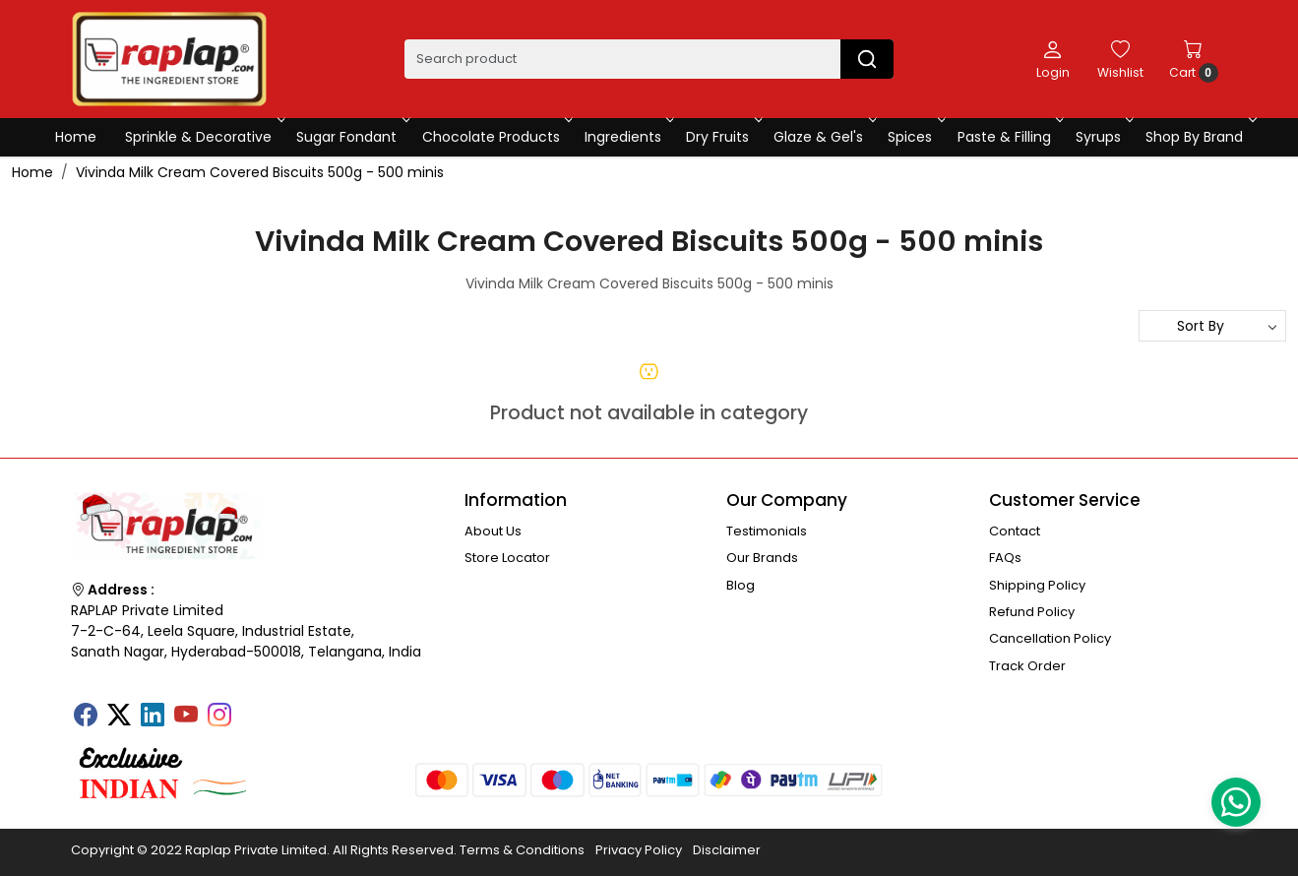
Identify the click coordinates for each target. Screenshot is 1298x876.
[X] (119, 716)
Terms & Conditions (522, 850)
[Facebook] (85, 716)
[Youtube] (186, 716)
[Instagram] (219, 716)
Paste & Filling (1009, 137)
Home (75, 137)
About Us (493, 531)
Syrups (1103, 137)
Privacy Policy (638, 850)
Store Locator (507, 557)
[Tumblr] (253, 708)
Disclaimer (727, 850)
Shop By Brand (1199, 137)
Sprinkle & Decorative (203, 137)
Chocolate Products (496, 137)
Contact (1014, 531)
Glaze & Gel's (823, 137)
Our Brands (762, 557)
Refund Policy (1032, 611)
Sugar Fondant (351, 137)
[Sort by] (1212, 326)
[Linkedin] (152, 716)
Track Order (1027, 666)
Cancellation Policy (1050, 638)
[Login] (1053, 59)
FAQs (1005, 557)
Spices (915, 137)
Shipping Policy (1037, 585)
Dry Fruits (722, 137)
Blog (740, 585)
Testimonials (766, 531)
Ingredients (628, 137)
